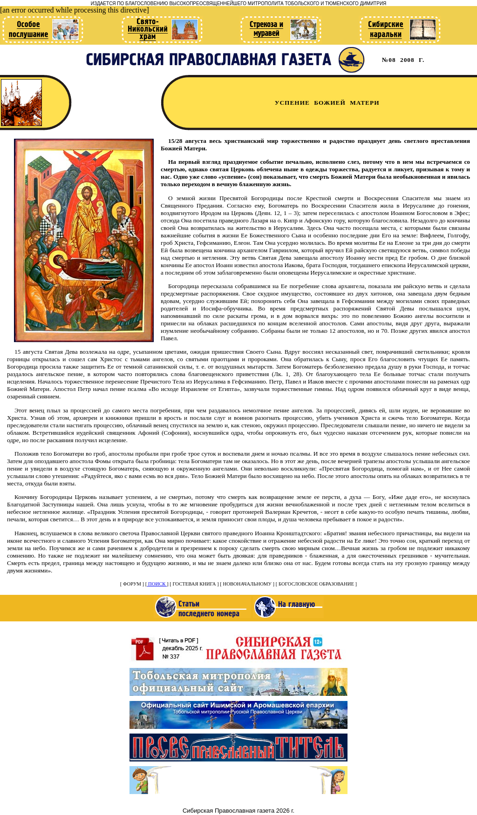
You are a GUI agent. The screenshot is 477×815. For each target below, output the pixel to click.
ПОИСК (157, 583)
